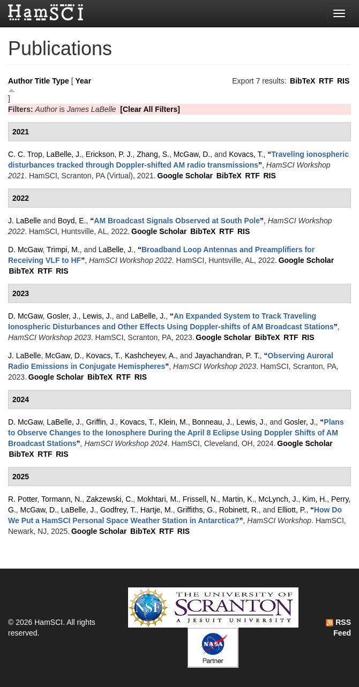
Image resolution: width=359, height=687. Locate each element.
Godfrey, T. (118, 509)
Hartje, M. (156, 509)
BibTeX (302, 81)
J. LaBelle (24, 220)
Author (20, 81)
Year (84, 81)
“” (177, 220)
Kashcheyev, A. (150, 355)
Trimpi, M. (63, 249)
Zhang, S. (153, 154)
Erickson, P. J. (109, 154)
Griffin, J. (101, 422)
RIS (343, 81)
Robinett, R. (239, 509)
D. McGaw (25, 249)
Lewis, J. (97, 316)
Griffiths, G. (196, 509)
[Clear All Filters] (150, 109)
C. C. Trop (25, 154)
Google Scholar (185, 175)
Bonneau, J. (212, 422)
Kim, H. (314, 499)
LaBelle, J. (64, 154)
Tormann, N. (61, 499)
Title (42, 81)
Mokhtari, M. (157, 499)
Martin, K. (238, 499)
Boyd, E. (72, 220)
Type (60, 81)
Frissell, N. (200, 499)
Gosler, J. (62, 316)
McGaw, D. (192, 154)
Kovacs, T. (246, 154)
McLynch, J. (278, 499)
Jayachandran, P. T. (227, 355)
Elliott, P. (292, 509)
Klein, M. (173, 422)
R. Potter (22, 499)
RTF (326, 81)
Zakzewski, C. (109, 499)
